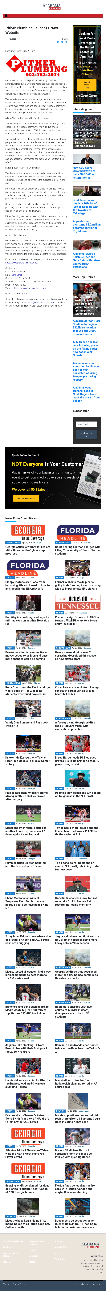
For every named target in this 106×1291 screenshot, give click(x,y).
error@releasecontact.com (41, 302)
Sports (58, 1253)
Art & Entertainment (13, 1241)
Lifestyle (33, 1256)
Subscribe (86, 434)
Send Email (16, 274)
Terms (6, 1284)
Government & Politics (36, 1242)
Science (58, 1241)
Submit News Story (87, 85)
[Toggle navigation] (6, 16)
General (7, 1261)
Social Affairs (61, 1247)
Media (32, 1261)
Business (8, 1247)
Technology (60, 1259)
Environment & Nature (10, 1254)
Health (32, 1250)
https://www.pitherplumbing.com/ (21, 262)
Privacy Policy (19, 1284)
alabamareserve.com (90, 1284)
